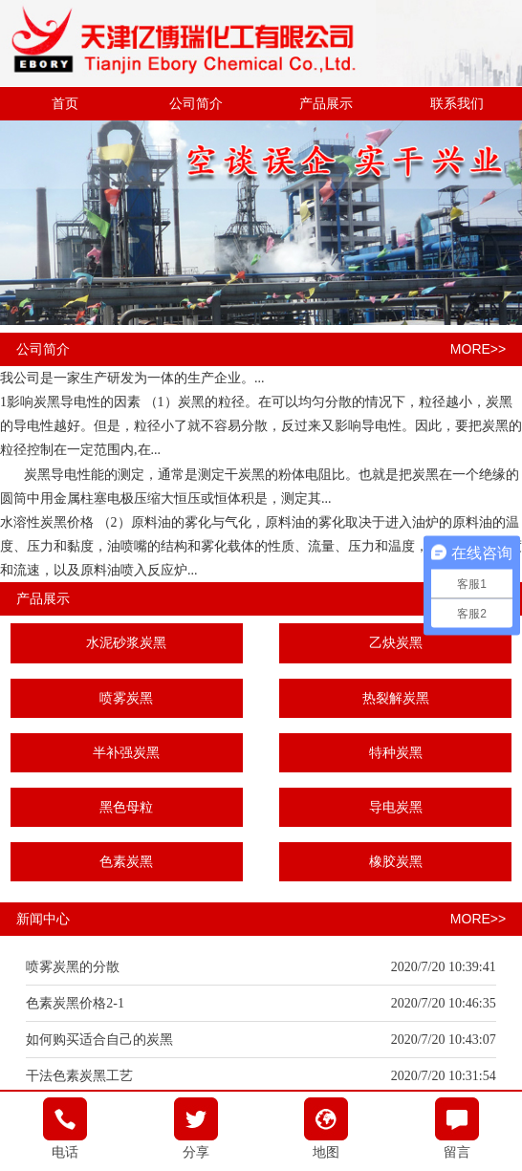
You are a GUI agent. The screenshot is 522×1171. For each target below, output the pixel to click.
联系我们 (457, 104)
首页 (65, 104)
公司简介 (196, 104)
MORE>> (478, 349)
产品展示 (326, 104)
